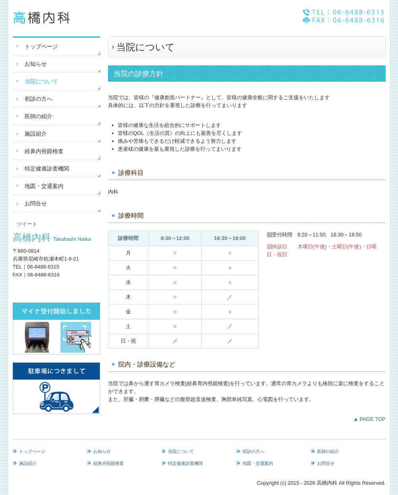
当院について (41, 81)
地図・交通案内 (44, 186)
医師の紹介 (38, 116)
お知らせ (36, 64)
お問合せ (36, 203)
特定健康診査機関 (47, 168)
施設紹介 (36, 133)
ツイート (27, 224)
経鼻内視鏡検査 (44, 151)
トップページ (41, 46)
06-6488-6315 (43, 267)
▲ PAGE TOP (369, 419)
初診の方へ (38, 99)
